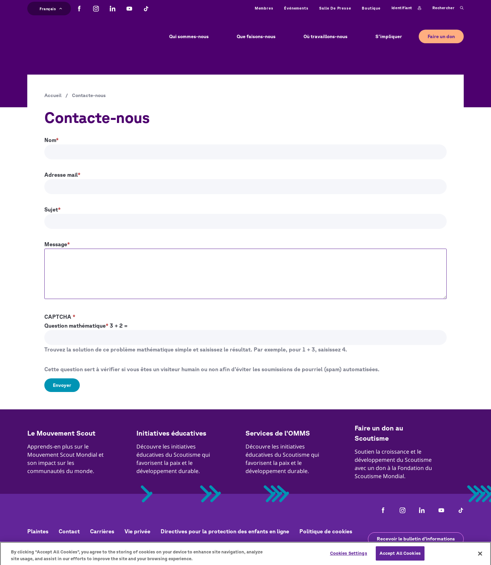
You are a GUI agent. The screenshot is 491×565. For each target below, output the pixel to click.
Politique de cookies (325, 531)
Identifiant (406, 8)
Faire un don (441, 36)
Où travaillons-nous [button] (325, 36)
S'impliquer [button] (388, 36)
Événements (296, 8)
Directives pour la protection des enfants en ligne (225, 531)
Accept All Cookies (400, 555)
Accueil (52, 95)
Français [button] (51, 8)
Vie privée (137, 531)
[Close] (480, 555)
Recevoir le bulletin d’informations (416, 539)
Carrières (102, 531)
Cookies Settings (348, 555)
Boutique (371, 8)
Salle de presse (335, 8)
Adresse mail (61, 175)
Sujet (51, 209)
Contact (69, 531)
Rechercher (448, 8)
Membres (264, 8)
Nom (50, 140)
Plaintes (37, 531)
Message (55, 244)
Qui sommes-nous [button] (189, 36)
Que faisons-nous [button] (256, 36)
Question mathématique (75, 326)
